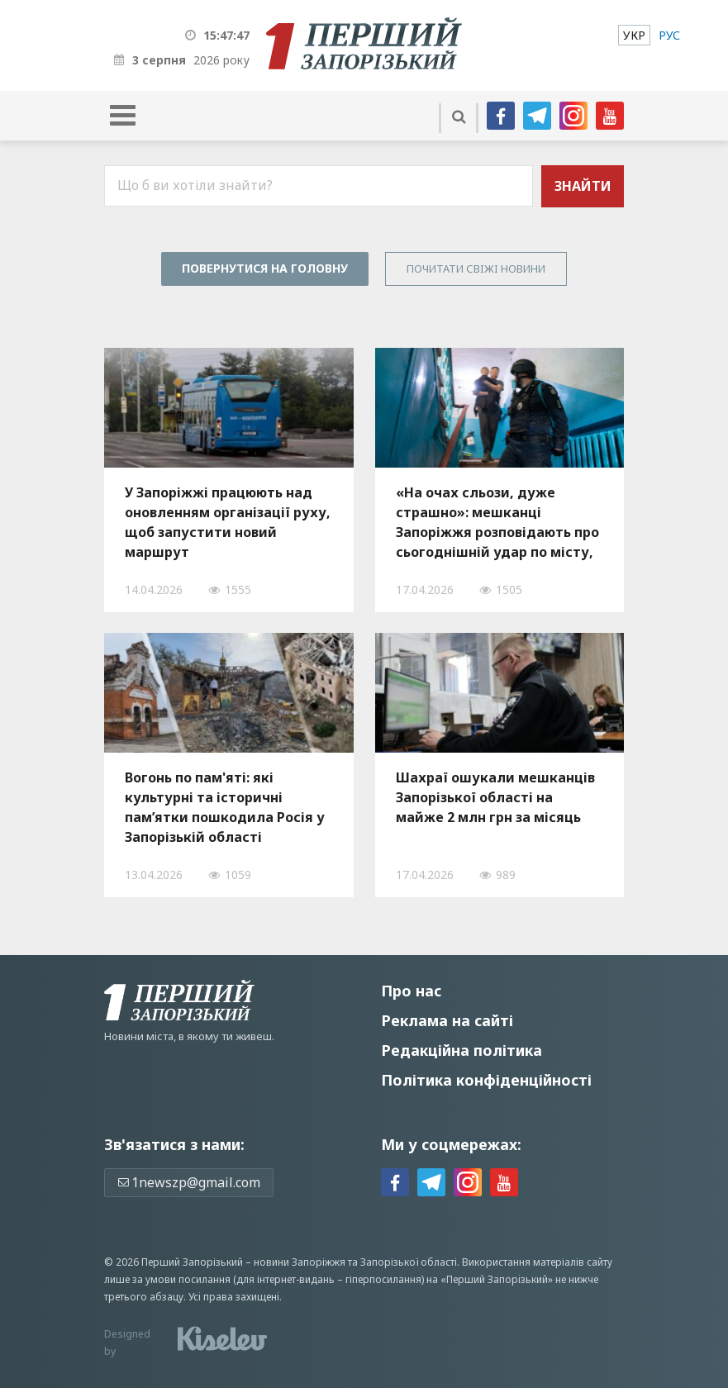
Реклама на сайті (447, 1020)
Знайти (582, 186)
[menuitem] (634, 35)
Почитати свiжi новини (476, 268)
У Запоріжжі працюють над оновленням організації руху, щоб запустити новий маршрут (228, 522)
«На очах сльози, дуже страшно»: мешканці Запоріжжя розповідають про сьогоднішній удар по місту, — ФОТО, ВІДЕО (497, 522)
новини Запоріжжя (299, 1262)
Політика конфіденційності (486, 1080)
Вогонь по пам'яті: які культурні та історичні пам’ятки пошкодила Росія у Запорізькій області (225, 807)
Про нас (411, 991)
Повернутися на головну (265, 268)
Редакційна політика (461, 1050)
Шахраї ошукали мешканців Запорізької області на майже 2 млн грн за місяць (495, 797)
